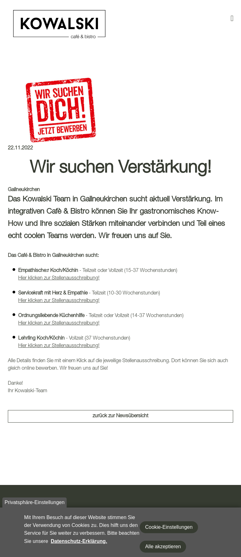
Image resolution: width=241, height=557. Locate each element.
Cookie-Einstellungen (168, 530)
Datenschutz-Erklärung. (79, 544)
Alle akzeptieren (163, 550)
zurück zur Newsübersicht (120, 416)
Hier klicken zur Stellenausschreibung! (58, 278)
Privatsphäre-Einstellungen (34, 505)
